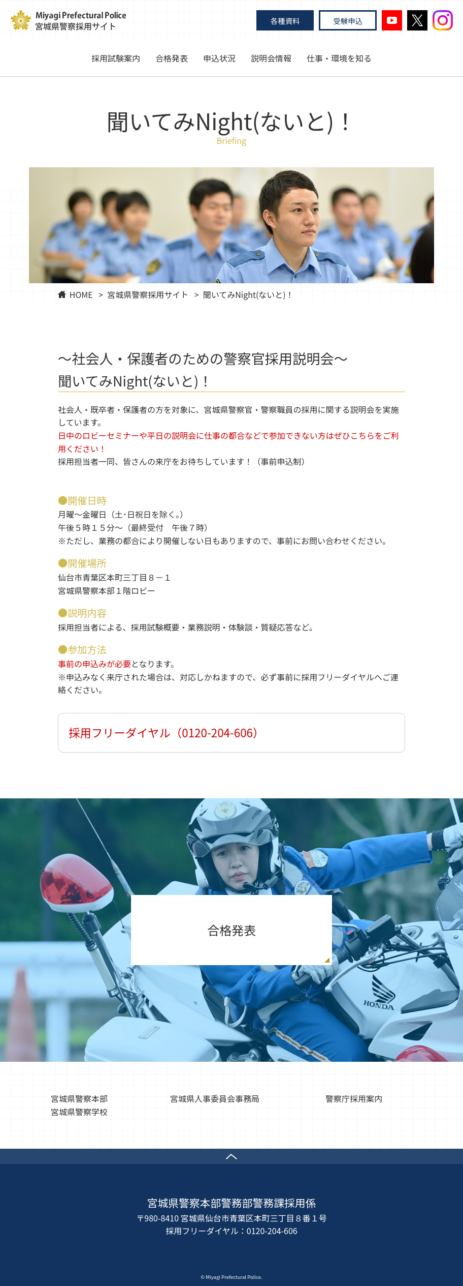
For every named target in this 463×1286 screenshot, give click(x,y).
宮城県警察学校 (79, 1111)
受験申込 (347, 20)
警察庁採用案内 (353, 1098)
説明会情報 (271, 58)
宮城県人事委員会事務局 (214, 1098)
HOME (81, 294)
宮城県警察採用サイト (147, 294)
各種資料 (285, 20)
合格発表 (171, 58)
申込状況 (219, 58)
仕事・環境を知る (339, 58)
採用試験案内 (115, 58)
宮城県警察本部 (79, 1098)
